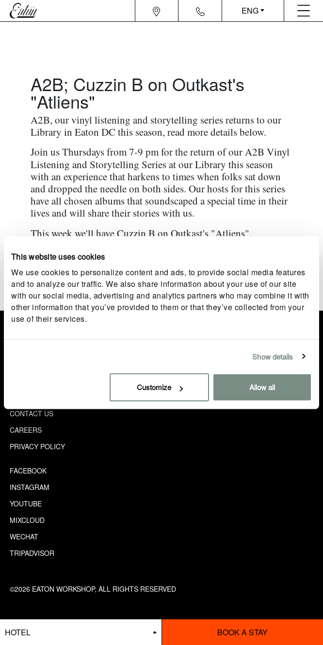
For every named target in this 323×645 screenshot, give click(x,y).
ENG (250, 10)
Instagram (29, 487)
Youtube (26, 503)
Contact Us (31, 413)
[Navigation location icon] (156, 10)
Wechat (24, 536)
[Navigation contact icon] (200, 10)
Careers (26, 430)
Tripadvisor (32, 553)
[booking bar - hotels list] (81, 632)
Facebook (28, 470)
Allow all (262, 387)
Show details (272, 356)
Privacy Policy (37, 446)
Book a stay (242, 632)
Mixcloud (27, 520)
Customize (160, 387)
